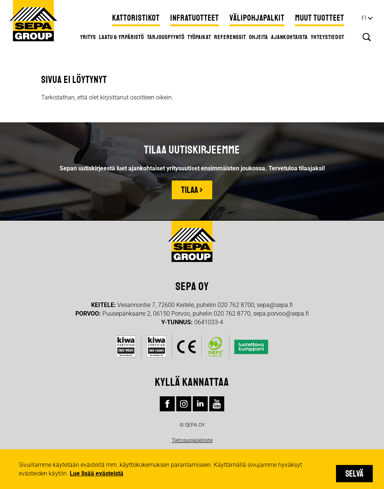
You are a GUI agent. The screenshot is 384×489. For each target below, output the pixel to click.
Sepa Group (33, 20)
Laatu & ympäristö (121, 37)
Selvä (354, 473)
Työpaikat (199, 37)
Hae (367, 37)
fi (364, 18)
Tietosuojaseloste (192, 440)
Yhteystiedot (327, 37)
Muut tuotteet (319, 18)
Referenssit (230, 37)
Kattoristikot (136, 18)
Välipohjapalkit (257, 18)
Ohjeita (258, 37)
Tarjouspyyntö (165, 37)
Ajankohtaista (289, 37)
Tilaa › (192, 190)
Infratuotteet (194, 18)
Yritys (88, 37)
